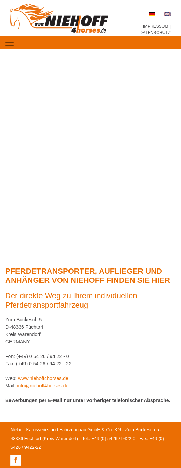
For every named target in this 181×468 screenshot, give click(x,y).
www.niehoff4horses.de (43, 378)
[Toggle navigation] (9, 42)
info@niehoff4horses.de (42, 386)
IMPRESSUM (155, 26)
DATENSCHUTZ (155, 32)
